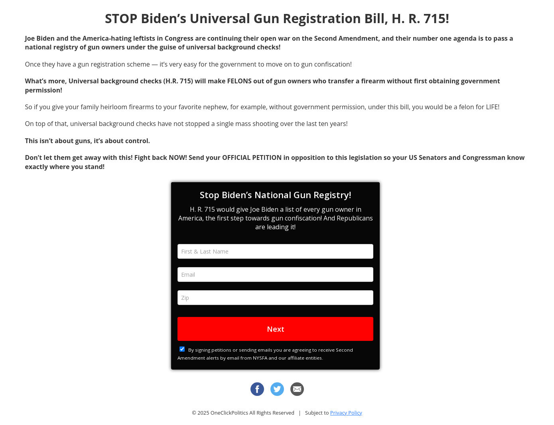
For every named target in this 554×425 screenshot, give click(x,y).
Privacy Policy (346, 412)
